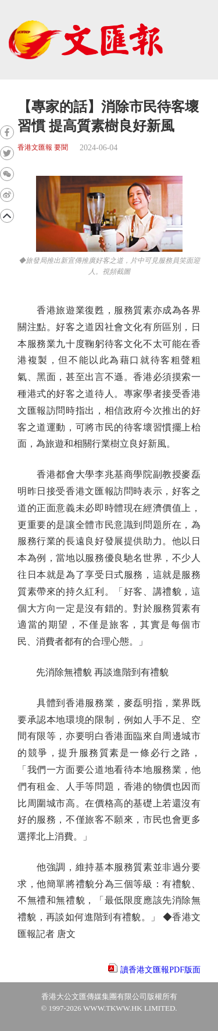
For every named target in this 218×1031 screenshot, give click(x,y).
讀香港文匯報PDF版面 (160, 969)
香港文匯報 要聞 (42, 147)
